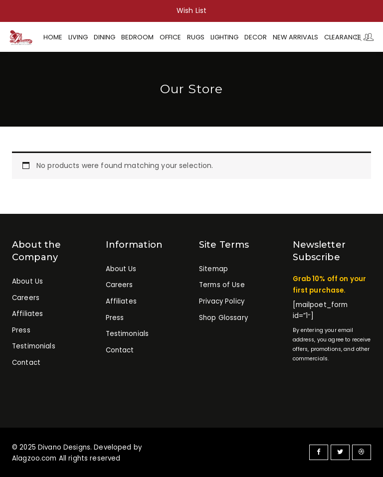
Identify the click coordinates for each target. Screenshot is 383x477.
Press (21, 330)
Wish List (191, 10)
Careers (25, 298)
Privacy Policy (221, 301)
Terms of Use (222, 285)
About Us (27, 281)
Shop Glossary (223, 317)
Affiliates (27, 313)
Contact (26, 362)
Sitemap (213, 269)
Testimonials (33, 346)
